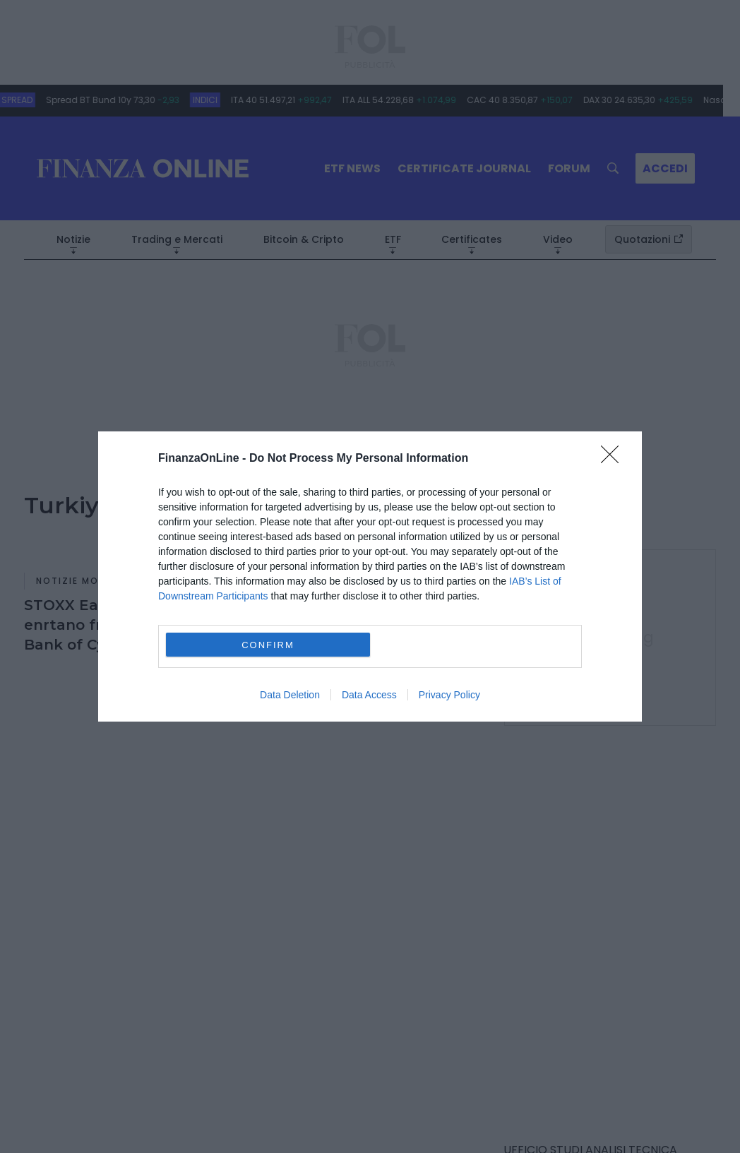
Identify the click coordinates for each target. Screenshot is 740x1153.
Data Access (369, 694)
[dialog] (370, 576)
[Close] (614, 459)
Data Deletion (290, 694)
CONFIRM (267, 645)
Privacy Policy (449, 694)
